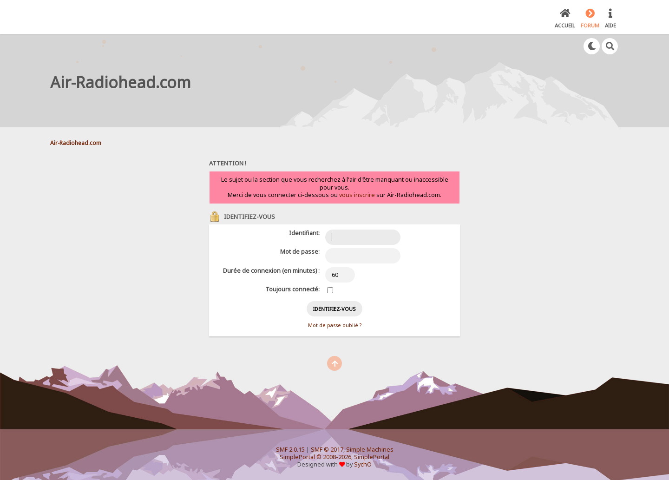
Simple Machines (370, 450)
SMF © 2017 (327, 450)
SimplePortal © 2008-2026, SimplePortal (334, 457)
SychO (363, 464)
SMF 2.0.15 (290, 450)
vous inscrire (357, 195)
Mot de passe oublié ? (334, 325)
